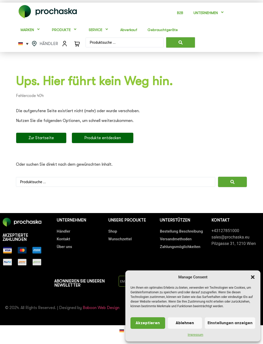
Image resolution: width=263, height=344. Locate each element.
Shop (112, 231)
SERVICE (99, 30)
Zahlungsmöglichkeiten (180, 246)
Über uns (64, 246)
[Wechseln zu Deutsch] (122, 330)
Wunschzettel (120, 239)
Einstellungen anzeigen (230, 323)
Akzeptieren (148, 323)
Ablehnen (185, 323)
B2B (180, 13)
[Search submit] (180, 42)
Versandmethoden (175, 239)
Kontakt (63, 239)
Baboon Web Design (101, 307)
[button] (252, 277)
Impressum (195, 335)
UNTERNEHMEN (209, 13)
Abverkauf (128, 30)
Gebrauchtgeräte (162, 30)
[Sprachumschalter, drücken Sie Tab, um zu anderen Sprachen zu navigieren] (23, 43)
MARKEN (31, 30)
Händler (63, 231)
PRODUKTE (65, 30)
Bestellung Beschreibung (181, 231)
